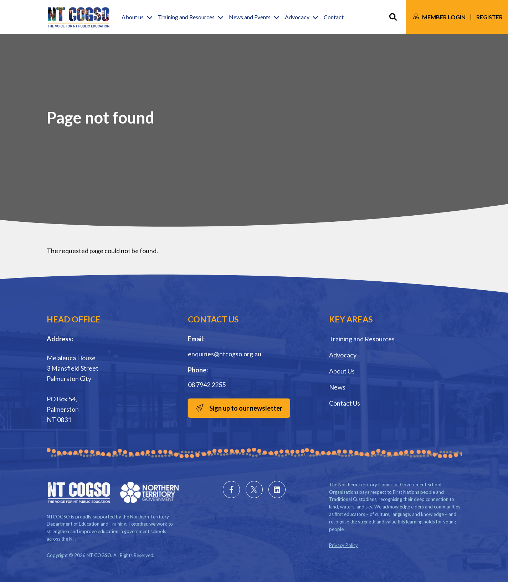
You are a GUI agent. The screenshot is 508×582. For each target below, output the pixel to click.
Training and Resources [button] (186, 17)
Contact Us (344, 403)
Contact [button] (334, 17)
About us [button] (133, 17)
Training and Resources (362, 339)
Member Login (444, 17)
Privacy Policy (343, 545)
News (337, 387)
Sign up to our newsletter (245, 408)
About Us (342, 371)
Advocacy (342, 355)
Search (393, 17)
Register (489, 17)
